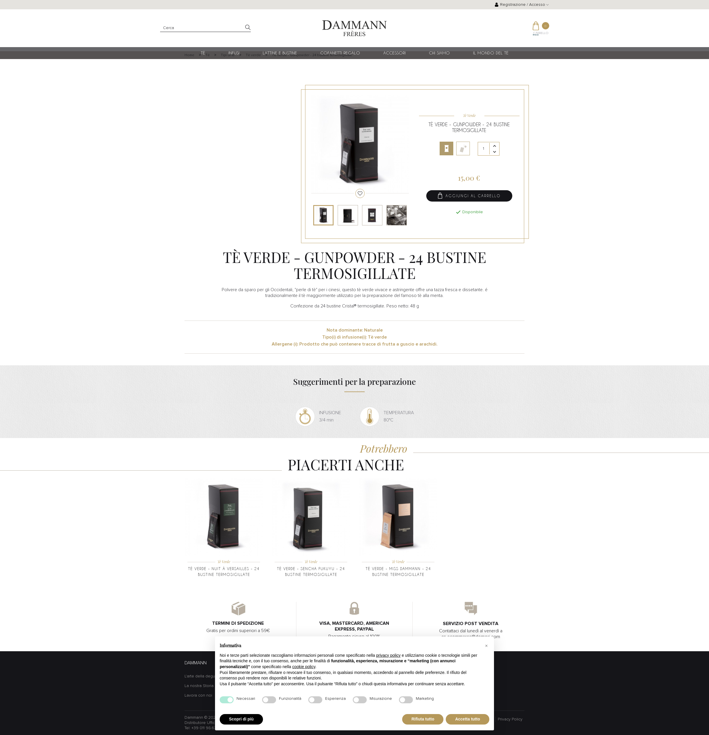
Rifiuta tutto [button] (422, 719)
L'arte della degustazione (208, 676)
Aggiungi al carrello (469, 197)
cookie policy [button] (303, 666)
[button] (486, 645)
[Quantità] (488, 149)
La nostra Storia (199, 686)
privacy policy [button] (388, 655)
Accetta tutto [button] (467, 719)
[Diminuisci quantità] (494, 153)
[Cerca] (205, 28)
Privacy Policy (510, 719)
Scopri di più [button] (241, 719)
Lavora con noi (198, 695)
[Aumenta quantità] (494, 147)
